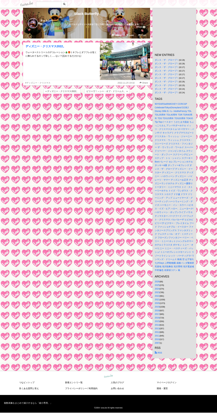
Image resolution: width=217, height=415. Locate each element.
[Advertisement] (86, 103)
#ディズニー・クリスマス (37, 83)
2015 (157, 321)
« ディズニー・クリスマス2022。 (62, 91)
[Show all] (140, 27)
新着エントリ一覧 (74, 382)
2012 (157, 332)
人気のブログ (117, 382)
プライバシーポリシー (76, 388)
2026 (157, 281)
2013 (157, 328)
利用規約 (93, 388)
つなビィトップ (26, 382)
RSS (158, 352)
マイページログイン (167, 382)
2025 (157, 285)
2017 (157, 314)
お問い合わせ (117, 388)
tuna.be (108, 376)
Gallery (117, 35)
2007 (157, 343)
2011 (157, 335)
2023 (157, 292)
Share (142, 35)
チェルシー (46, 20)
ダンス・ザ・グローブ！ (167, 60)
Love (130, 35)
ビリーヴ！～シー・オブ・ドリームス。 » (107, 91)
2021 (157, 299)
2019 (157, 306)
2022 (157, 296)
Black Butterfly (86, 14)
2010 (157, 339)
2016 (157, 317)
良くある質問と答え (29, 388)
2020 (157, 303)
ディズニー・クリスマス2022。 (46, 46)
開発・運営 (162, 388)
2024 (157, 288)
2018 (157, 310)
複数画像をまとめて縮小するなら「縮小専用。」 (28, 403)
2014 (157, 325)
